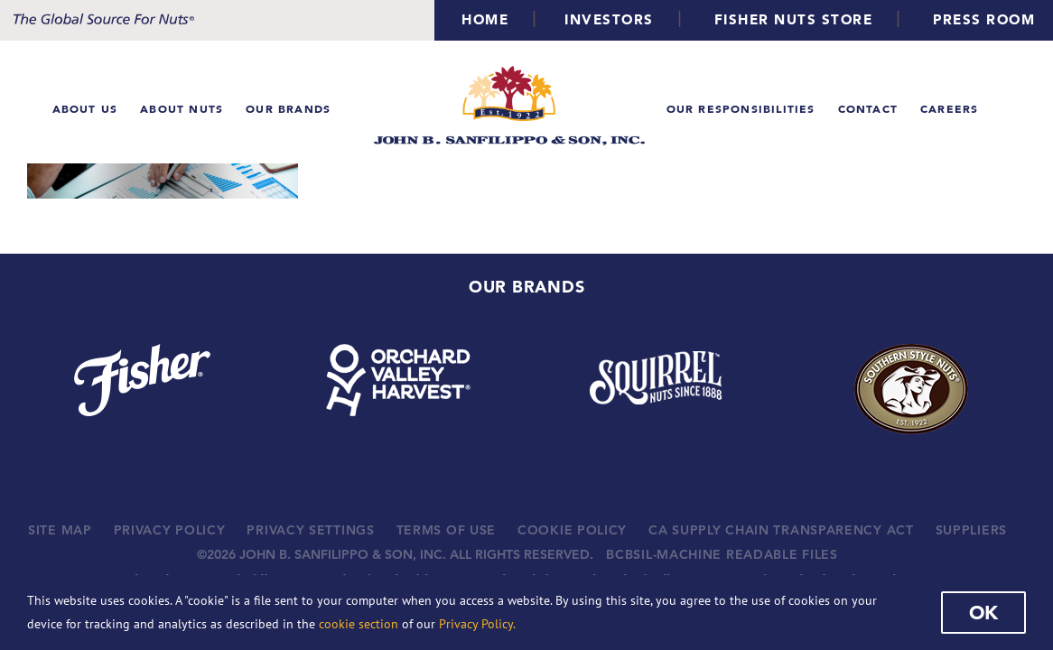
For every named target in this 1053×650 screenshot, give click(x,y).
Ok (983, 612)
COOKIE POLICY (572, 530)
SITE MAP (60, 530)
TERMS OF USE (446, 530)
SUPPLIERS (971, 530)
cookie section (358, 624)
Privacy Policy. (477, 624)
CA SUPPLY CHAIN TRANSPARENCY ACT (780, 530)
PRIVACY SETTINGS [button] (310, 530)
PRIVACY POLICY (170, 530)
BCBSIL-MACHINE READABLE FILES (721, 554)
